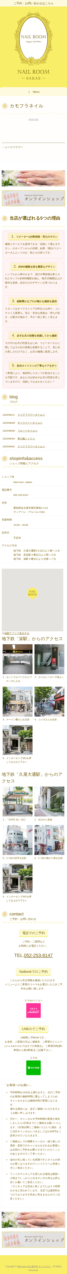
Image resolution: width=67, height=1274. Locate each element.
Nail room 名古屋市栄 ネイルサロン (34, 1266)
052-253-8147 (38, 955)
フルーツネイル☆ (28, 430)
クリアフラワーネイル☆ (31, 415)
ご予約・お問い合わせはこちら (34, 3)
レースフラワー (12, 147)
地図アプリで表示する (16, 633)
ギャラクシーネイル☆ (30, 423)
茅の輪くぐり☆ (26, 438)
